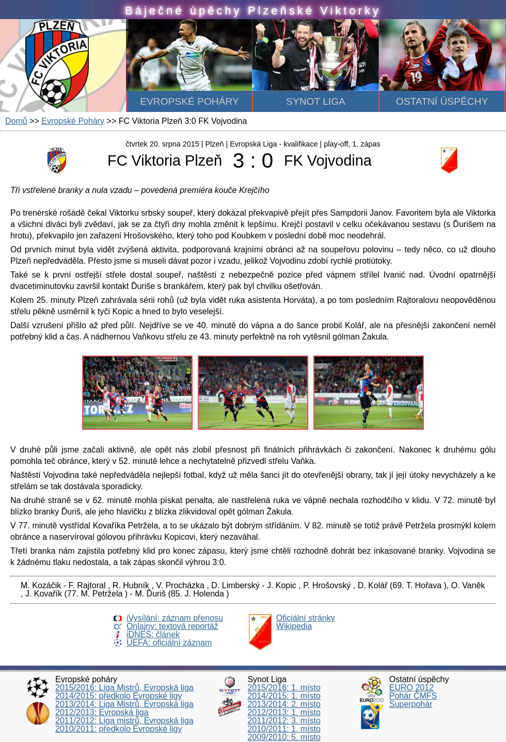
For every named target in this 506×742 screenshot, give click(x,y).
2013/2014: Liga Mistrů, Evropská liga (124, 704)
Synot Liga (315, 101)
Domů (16, 121)
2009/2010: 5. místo (283, 737)
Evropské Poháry (72, 121)
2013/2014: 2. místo (283, 704)
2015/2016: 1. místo (283, 687)
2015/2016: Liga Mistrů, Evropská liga (124, 687)
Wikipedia (294, 626)
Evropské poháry (189, 101)
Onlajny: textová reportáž (172, 626)
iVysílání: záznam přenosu (174, 618)
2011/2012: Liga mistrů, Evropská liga (124, 720)
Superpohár (411, 704)
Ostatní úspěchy (442, 101)
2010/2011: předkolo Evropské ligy (118, 728)
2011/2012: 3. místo (283, 720)
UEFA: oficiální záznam (169, 642)
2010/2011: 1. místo (283, 728)
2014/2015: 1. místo (283, 695)
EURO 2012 (411, 687)
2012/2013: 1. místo (283, 712)
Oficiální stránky (305, 618)
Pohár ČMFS (413, 695)
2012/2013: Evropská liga (102, 712)
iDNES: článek (153, 634)
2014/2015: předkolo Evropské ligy (118, 695)
